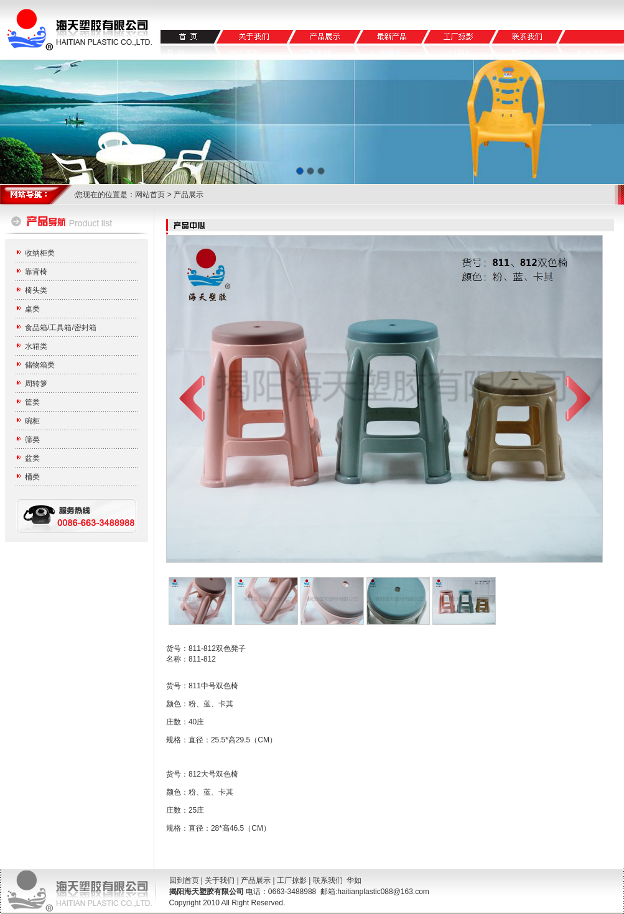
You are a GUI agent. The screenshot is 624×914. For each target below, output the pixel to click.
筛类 (32, 439)
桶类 (32, 477)
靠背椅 (36, 271)
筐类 (32, 402)
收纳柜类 (40, 253)
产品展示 (256, 880)
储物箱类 (40, 365)
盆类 (32, 458)
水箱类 (36, 346)
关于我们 (220, 880)
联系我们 (328, 880)
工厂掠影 (292, 880)
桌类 (32, 309)
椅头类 (36, 290)
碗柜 (32, 421)
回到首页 (184, 880)
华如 (354, 880)
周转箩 (36, 383)
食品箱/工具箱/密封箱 (60, 327)
